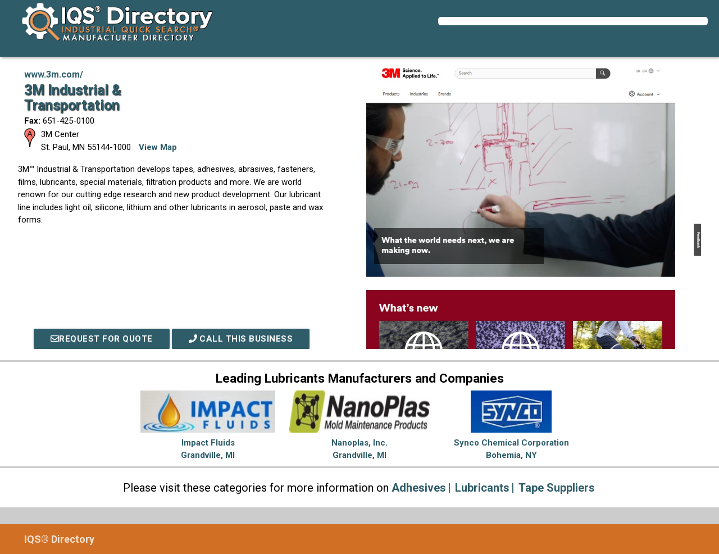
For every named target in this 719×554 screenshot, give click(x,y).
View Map (158, 147)
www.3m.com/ (53, 74)
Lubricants (482, 487)
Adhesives (419, 487)
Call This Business (241, 339)
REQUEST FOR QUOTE (102, 339)
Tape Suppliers (556, 487)
